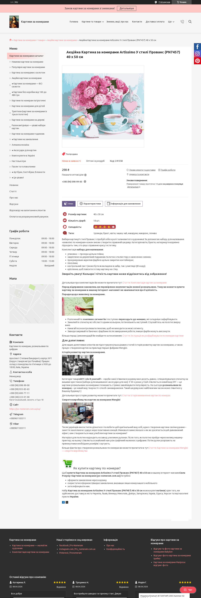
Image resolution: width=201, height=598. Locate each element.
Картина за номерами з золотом (28, 72)
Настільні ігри (19, 161)
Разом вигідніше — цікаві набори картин (28, 127)
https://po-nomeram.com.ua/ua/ (24, 409)
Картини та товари (91, 21)
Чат (188, 589)
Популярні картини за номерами (28, 67)
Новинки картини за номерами (27, 62)
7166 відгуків (164, 2)
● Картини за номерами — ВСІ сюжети (27, 85)
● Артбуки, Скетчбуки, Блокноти (28, 172)
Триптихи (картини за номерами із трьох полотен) (29, 113)
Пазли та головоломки (23, 166)
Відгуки (13, 204)
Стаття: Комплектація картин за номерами (145, 282)
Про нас (13, 197)
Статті (12, 191)
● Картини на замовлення (25, 139)
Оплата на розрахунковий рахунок (29, 216)
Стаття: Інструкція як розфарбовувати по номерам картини (153, 335)
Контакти (137, 21)
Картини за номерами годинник (28, 134)
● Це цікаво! (18, 177)
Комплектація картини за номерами (30, 552)
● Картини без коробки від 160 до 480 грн (29, 93)
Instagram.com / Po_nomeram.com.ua (77, 549)
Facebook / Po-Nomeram (71, 545)
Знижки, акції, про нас (117, 21)
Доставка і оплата (155, 21)
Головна (74, 21)
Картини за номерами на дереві (28, 120)
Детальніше (127, 8)
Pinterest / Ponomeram (70, 553)
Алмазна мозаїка (20, 145)
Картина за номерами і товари (29, 40)
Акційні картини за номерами (62, 40)
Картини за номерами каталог (26, 55)
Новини (13, 185)
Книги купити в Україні (23, 155)
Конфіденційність (115, 549)
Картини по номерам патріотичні (29, 100)
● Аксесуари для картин (24, 150)
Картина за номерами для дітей (28, 106)
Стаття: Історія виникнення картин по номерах (146, 395)
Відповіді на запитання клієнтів (27, 210)
